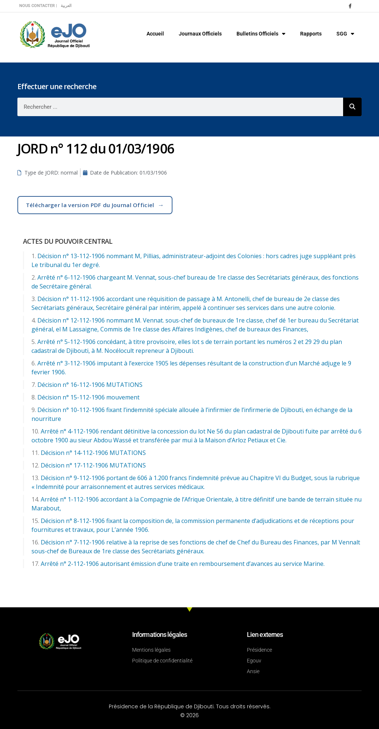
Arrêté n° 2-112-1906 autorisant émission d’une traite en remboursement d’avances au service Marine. (183, 564)
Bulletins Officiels (261, 33)
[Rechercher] (352, 107)
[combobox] (180, 107)
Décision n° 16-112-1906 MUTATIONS (89, 385)
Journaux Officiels (200, 34)
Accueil (155, 34)
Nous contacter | (38, 5)
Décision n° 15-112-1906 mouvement (88, 397)
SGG (345, 33)
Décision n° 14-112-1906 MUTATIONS (93, 453)
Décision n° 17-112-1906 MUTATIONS (93, 465)
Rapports (311, 34)
